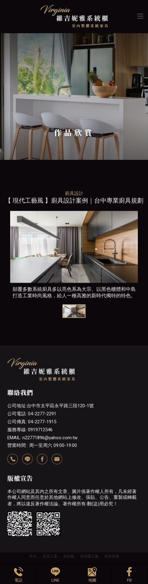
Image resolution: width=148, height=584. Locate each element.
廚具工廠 (49, 556)
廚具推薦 (111, 556)
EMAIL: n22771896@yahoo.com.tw (42, 437)
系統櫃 (68, 556)
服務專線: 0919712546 (30, 429)
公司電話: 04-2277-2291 (31, 413)
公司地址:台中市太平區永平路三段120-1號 (50, 405)
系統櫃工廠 (89, 556)
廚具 (33, 556)
